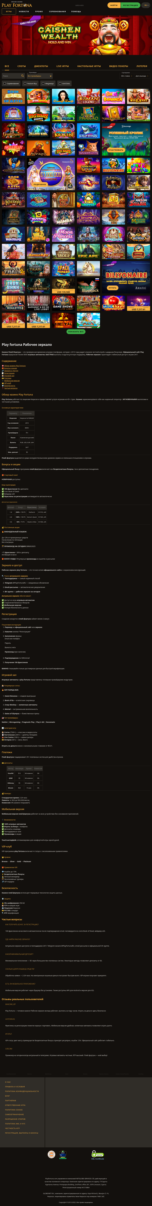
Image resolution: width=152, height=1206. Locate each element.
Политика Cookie (14, 1109)
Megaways (49, 83)
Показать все (76, 331)
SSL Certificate (97, 1159)
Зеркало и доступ (11, 371)
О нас (8, 1082)
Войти (114, 5)
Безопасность (9, 386)
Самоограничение (14, 1114)
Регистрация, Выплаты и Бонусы (21, 1133)
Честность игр (12, 1128)
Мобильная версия (12, 381)
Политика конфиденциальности (22, 1091)
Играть (112, 288)
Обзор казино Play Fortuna (15, 366)
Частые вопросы (11, 388)
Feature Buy (32, 83)
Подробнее (40, 184)
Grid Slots (66, 83)
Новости (24, 11)
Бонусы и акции (10, 368)
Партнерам (10, 1100)
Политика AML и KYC (15, 1123)
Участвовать (116, 150)
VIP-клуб (7, 383)
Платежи (7, 378)
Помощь (76, 11)
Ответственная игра (15, 1105)
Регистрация (130, 5)
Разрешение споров (15, 1119)
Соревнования (57, 11)
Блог (7, 1096)
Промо (39, 11)
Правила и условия (15, 1086)
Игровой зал (9, 376)
